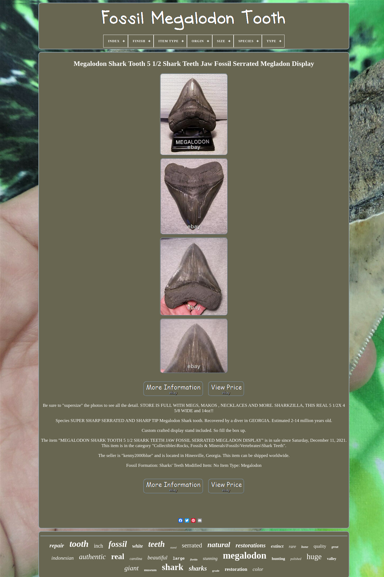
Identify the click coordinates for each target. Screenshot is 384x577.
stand (173, 547)
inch (98, 546)
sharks (198, 568)
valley (331, 559)
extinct (277, 546)
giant (132, 568)
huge (314, 556)
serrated (192, 545)
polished (295, 559)
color (258, 569)
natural (218, 544)
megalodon (244, 555)
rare (292, 546)
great (334, 547)
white (137, 546)
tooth (79, 544)
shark (172, 567)
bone (304, 547)
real (117, 556)
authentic (92, 557)
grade (215, 570)
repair (56, 545)
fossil (118, 544)
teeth (156, 544)
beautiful (157, 557)
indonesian (62, 558)
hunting (278, 558)
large (179, 558)
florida (194, 559)
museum (150, 570)
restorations (250, 545)
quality (320, 546)
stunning (210, 558)
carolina (136, 559)
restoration (236, 569)
